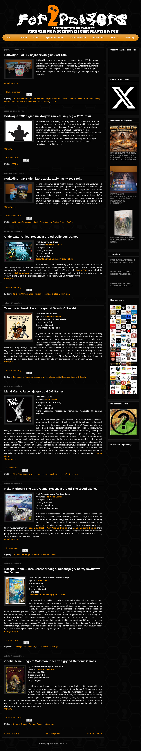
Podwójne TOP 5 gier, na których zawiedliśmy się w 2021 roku (47, 116)
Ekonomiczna (35, 294)
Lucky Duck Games (43, 222)
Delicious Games (20, 98)
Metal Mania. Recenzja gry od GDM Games (34, 391)
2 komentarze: (13, 640)
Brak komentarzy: (14, 92)
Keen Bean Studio (86, 98)
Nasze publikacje (77, 37)
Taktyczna (65, 294)
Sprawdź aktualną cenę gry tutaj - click (54, 259)
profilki (139, 42)
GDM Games (51, 399)
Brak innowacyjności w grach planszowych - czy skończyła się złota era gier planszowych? (123, 156)
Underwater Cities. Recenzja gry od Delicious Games (41, 236)
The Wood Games (41, 101)
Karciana (29, 377)
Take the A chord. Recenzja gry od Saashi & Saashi (40, 308)
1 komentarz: (12, 468)
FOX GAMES (42, 646)
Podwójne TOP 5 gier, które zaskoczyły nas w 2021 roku (43, 178)
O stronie (22, 37)
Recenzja (46, 294)
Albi (14, 222)
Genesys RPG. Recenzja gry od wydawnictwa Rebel (122, 240)
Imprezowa (36, 474)
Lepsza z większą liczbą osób (47, 377)
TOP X (53, 101)
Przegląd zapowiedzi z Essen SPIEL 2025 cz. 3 (122, 273)
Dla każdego (18, 377)
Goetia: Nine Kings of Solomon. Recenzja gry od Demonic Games (50, 661)
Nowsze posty (11, 733)
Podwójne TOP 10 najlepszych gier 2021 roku (36, 55)
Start (9, 37)
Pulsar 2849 (81, 270)
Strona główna (53, 733)
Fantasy (32, 724)
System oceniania (54, 37)
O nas (36, 37)
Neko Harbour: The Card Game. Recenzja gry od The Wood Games (50, 488)
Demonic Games (36, 98)
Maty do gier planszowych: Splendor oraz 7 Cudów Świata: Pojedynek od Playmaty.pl (123, 198)
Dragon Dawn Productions (56, 98)
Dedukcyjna (17, 646)
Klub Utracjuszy (21, 273)
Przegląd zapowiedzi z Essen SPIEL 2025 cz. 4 (122, 261)
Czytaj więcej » (11, 83)
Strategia (56, 294)
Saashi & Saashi (24, 101)
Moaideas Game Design (84, 528)
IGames (73, 98)
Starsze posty (94, 733)
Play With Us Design (56, 528)
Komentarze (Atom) (58, 743)
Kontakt (114, 37)
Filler (14, 474)
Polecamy (129, 37)
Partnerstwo (98, 37)
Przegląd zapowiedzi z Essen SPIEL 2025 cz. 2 (122, 284)
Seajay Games (59, 222)
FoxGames (43, 580)
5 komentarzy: (12, 157)
